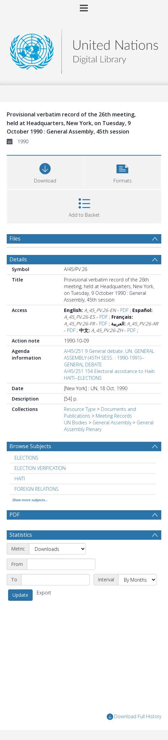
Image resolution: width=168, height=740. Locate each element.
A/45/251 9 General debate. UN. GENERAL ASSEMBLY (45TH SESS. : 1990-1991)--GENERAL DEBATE (109, 358)
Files (15, 238)
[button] (122, 172)
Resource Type (80, 409)
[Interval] (137, 579)
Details (18, 259)
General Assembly (112, 422)
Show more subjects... (30, 499)
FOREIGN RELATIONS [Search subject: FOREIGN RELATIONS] (36, 489)
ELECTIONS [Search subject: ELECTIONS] (26, 458)
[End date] (55, 579)
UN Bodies (75, 422)
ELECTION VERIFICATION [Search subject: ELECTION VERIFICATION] (40, 468)
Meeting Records (114, 416)
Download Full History (134, 716)
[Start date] (61, 564)
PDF (124, 310)
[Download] (45, 172)
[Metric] (57, 548)
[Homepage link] (84, 50)
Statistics (20, 534)
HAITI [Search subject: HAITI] (19, 478)
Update (20, 595)
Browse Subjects (30, 446)
